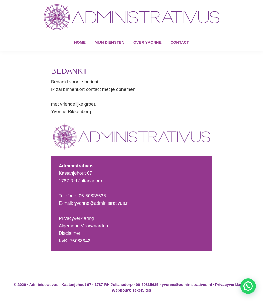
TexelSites (141, 290)
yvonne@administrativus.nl (102, 203)
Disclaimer (69, 233)
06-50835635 (92, 195)
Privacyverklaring (76, 218)
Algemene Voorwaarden (83, 225)
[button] (248, 286)
